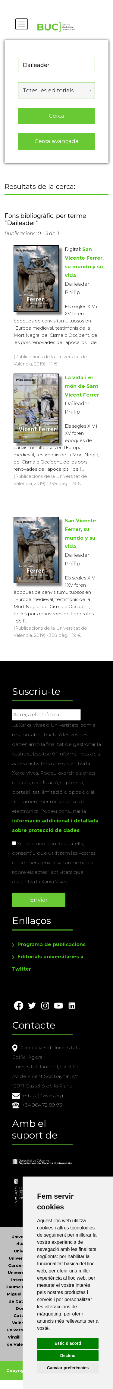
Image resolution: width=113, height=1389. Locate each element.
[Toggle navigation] (21, 24)
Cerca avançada (57, 141)
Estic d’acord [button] (68, 1343)
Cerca (56, 115)
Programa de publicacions (51, 944)
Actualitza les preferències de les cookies (54, 4)
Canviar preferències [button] (68, 1367)
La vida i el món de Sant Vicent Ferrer (82, 386)
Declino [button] (68, 1355)
